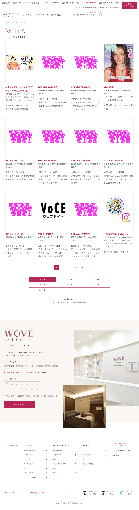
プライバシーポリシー (121, 451)
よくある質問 (28, 464)
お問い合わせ (28, 473)
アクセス (27, 459)
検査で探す (57, 459)
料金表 (55, 473)
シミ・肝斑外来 (24, 15)
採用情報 (115, 455)
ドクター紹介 (28, 455)
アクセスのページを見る (37, 373)
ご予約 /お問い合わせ (129, 5)
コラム (84, 459)
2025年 (69, 279)
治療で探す (57, 455)
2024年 (97, 279)
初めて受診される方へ (32, 450)
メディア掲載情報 (88, 464)
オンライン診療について (32, 477)
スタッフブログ (66, 493)
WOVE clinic (9, 22)
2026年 (42, 279)
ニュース (85, 450)
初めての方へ (19, 405)
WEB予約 (27, 468)
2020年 (42, 290)
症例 (54, 468)
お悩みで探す (58, 450)
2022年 (69, 285)
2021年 (97, 285)
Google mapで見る (12, 373)
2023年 (42, 285)
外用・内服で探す (59, 464)
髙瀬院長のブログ (36, 493)
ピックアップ (87, 455)
